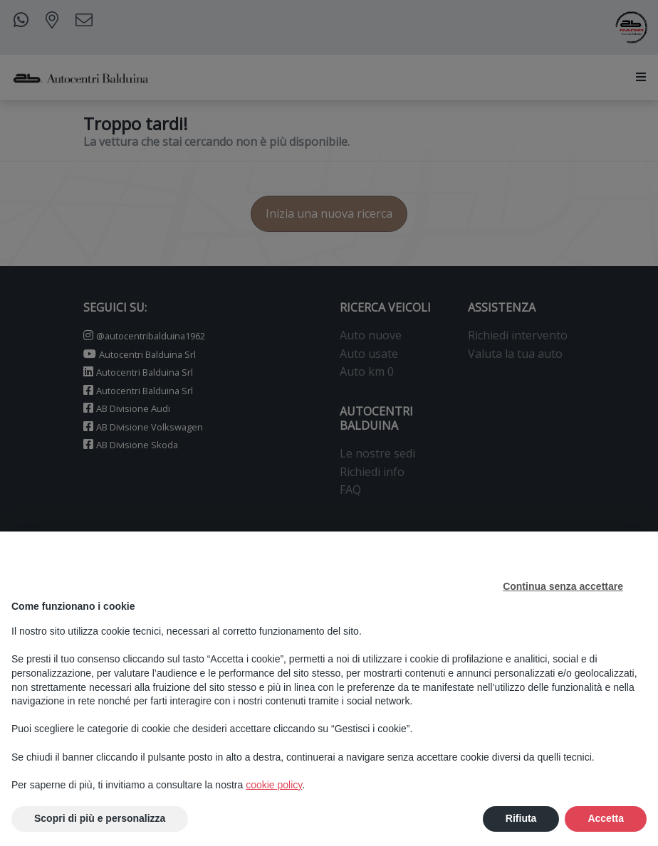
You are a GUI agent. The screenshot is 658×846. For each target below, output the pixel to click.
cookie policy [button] (274, 785)
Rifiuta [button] (521, 818)
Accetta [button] (606, 818)
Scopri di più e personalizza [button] (99, 818)
